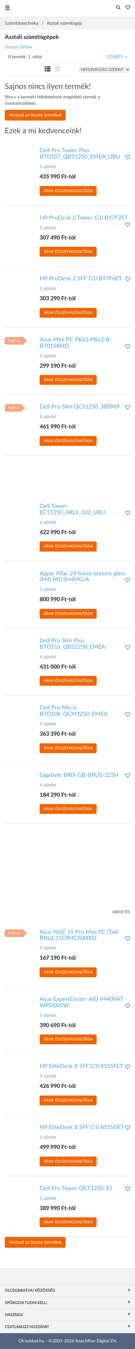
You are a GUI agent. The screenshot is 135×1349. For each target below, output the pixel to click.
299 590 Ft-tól (58, 366)
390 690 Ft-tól (58, 1025)
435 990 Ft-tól (58, 177)
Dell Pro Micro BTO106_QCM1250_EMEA (73, 711)
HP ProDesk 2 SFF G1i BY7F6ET (81, 279)
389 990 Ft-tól (58, 1208)
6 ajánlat (48, 356)
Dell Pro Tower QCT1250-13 (76, 1188)
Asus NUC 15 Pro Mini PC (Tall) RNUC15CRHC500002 (79, 935)
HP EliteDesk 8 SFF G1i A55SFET (81, 1066)
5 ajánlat (48, 167)
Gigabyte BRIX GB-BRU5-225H (79, 775)
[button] (126, 8)
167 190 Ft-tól (58, 958)
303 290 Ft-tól (58, 299)
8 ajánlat (48, 417)
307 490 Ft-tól (58, 238)
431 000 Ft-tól (58, 667)
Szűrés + (117, 57)
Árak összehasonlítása (68, 191)
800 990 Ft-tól (58, 600)
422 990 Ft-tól (58, 532)
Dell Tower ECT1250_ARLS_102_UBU (72, 509)
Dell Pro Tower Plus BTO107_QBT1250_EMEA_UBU (80, 154)
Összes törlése (18, 47)
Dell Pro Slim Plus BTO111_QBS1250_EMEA (72, 644)
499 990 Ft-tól (58, 1147)
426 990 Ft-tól (58, 1086)
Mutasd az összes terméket (35, 115)
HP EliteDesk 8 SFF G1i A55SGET (82, 1127)
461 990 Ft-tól (58, 427)
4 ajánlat (48, 1076)
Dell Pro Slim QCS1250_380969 (79, 407)
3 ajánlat (48, 1198)
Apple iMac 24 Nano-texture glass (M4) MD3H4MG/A (82, 577)
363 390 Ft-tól (58, 734)
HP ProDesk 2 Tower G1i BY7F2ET (84, 218)
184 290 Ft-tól (58, 795)
